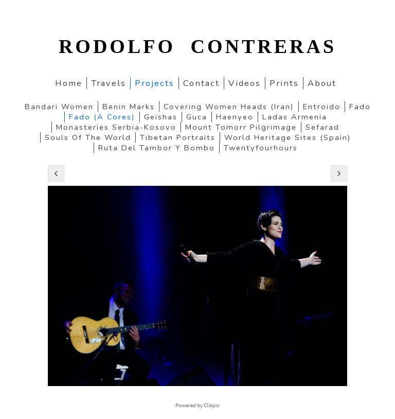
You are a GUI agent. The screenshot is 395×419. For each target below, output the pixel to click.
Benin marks (128, 106)
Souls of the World (88, 137)
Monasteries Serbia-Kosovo (116, 127)
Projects (154, 83)
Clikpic (212, 406)
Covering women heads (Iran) (229, 106)
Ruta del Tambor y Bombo (156, 148)
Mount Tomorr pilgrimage (241, 127)
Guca (196, 117)
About (322, 83)
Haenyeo (235, 117)
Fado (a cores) (102, 117)
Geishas (160, 117)
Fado (360, 106)
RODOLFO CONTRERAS (197, 46)
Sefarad (322, 127)
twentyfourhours (261, 148)
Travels (108, 83)
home (68, 83)
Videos (244, 83)
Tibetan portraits (178, 137)
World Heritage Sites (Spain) (287, 137)
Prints (284, 83)
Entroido (321, 106)
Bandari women (59, 106)
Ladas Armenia (294, 117)
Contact (201, 83)
